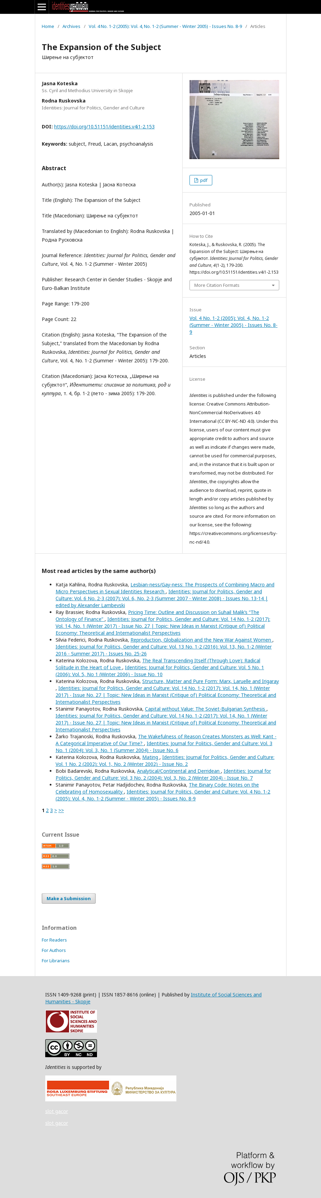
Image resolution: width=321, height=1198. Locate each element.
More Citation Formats (217, 285)
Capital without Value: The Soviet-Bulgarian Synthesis (205, 708)
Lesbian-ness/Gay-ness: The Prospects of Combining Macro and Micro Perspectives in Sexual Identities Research (165, 588)
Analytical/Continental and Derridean (179, 771)
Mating (150, 757)
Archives (71, 26)
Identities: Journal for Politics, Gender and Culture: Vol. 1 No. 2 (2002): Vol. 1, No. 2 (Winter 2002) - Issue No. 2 (165, 760)
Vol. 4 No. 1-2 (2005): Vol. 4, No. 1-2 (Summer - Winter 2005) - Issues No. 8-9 (165, 26)
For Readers (54, 940)
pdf (203, 180)
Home (48, 26)
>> (61, 810)
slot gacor (56, 1111)
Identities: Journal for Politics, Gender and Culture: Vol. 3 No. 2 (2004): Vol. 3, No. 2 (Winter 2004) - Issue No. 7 (163, 774)
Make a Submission (69, 898)
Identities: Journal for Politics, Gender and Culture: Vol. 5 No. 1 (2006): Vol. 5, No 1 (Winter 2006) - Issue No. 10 (160, 671)
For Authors (54, 950)
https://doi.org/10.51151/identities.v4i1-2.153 (104, 126)
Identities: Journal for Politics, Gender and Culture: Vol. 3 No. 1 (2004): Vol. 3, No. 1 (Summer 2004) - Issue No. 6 (164, 746)
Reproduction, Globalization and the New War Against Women (201, 639)
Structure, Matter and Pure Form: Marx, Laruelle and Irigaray (210, 681)
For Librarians (56, 960)
